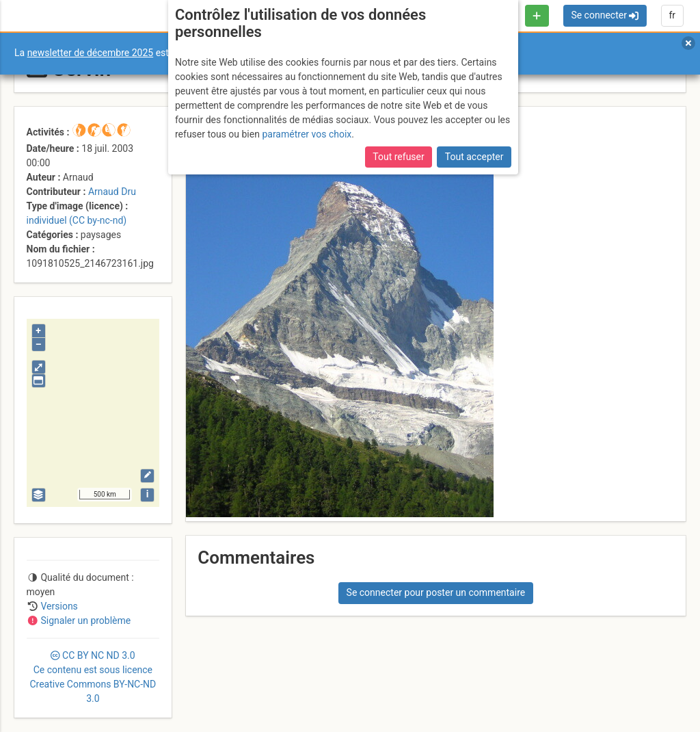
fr (672, 15)
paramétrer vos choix (306, 134)
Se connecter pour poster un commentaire (436, 592)
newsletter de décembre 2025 (90, 52)
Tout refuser (398, 156)
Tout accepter (474, 156)
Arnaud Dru (112, 191)
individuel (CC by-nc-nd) (77, 220)
